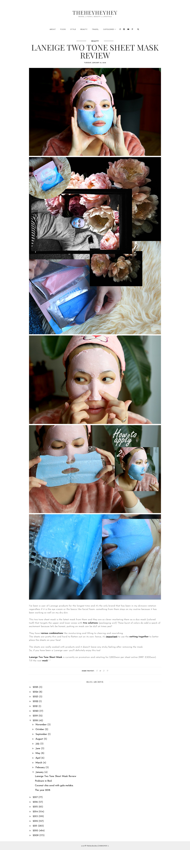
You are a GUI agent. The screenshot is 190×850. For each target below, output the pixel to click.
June (38, 748)
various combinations (52, 633)
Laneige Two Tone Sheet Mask (45, 657)
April (38, 758)
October (40, 729)
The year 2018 (42, 790)
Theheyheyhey (95, 12)
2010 (36, 830)
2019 (36, 716)
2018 (36, 720)
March (39, 763)
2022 (36, 701)
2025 (36, 687)
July (37, 744)
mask (45, 660)
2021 (36, 706)
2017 (35, 797)
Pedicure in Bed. (43, 781)
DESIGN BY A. (104, 846)
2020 (36, 711)
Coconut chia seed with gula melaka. (54, 785)
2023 (36, 696)
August (39, 739)
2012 (36, 821)
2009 (36, 835)
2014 (36, 811)
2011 (35, 826)
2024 (36, 692)
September (41, 734)
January (39, 772)
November (41, 724)
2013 (36, 816)
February (40, 767)
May (38, 753)
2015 (36, 807)
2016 (36, 802)
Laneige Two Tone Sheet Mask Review (55, 776)
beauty (95, 41)
